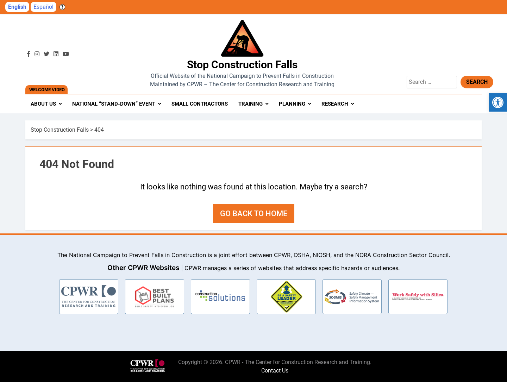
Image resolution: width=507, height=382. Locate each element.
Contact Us (274, 370)
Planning (292, 104)
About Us (43, 104)
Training (250, 104)
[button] (498, 102)
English (17, 7)
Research (334, 104)
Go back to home (253, 213)
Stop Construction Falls (242, 64)
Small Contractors (199, 104)
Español (43, 7)
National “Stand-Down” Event (113, 104)
